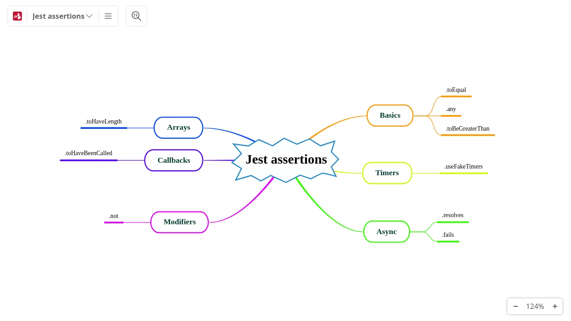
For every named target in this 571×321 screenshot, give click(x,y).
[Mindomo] (17, 16)
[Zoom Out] (515, 306)
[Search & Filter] (136, 16)
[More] (108, 16)
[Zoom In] (554, 306)
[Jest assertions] (63, 16)
